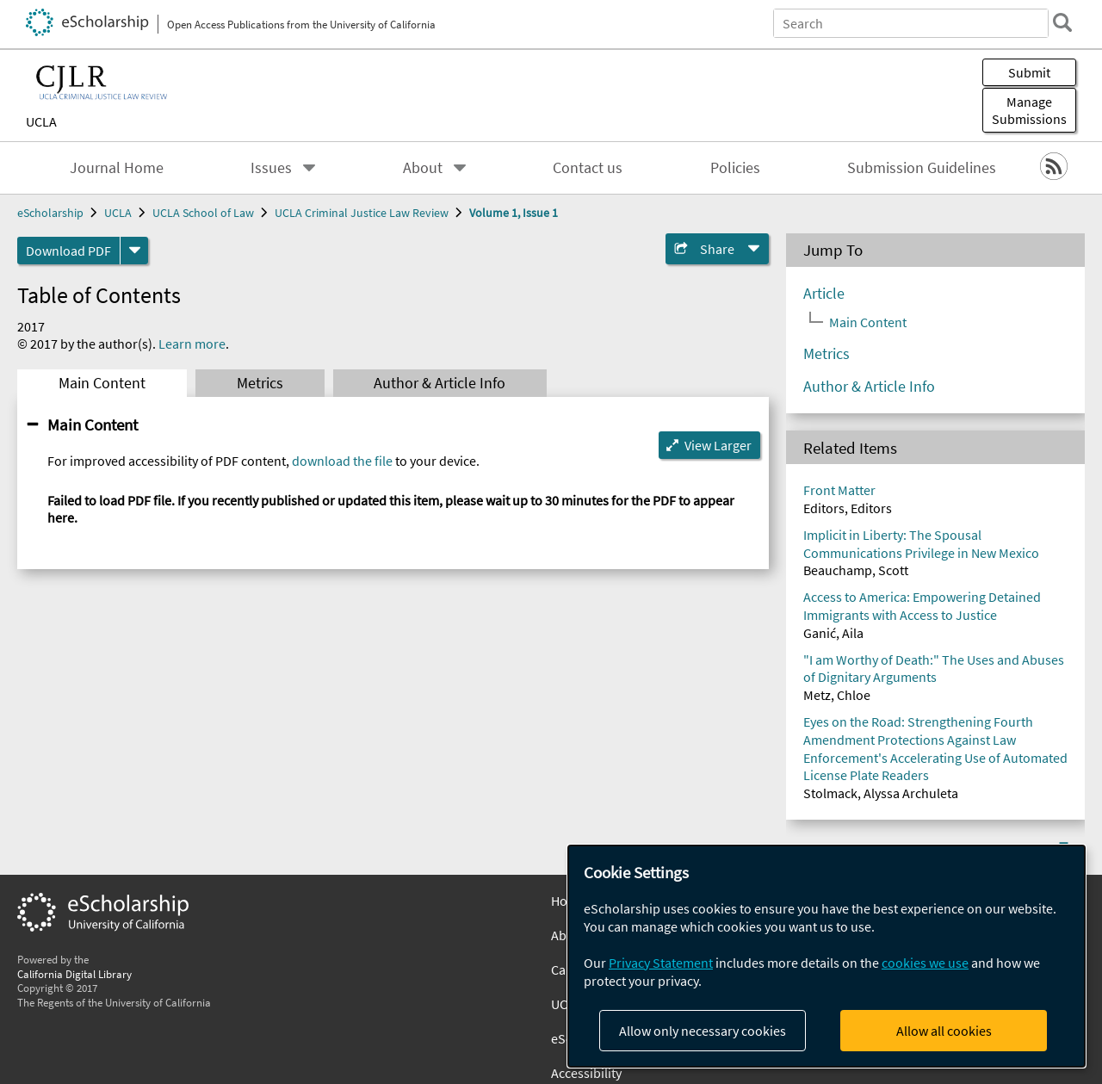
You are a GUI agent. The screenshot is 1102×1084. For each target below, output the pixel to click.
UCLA (41, 121)
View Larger (718, 445)
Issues (271, 167)
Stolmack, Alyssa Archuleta (880, 793)
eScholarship (50, 212)
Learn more (192, 343)
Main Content (102, 383)
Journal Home (117, 167)
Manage (1029, 110)
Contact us (587, 167)
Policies (735, 167)
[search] (1062, 22)
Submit (1029, 72)
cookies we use (925, 962)
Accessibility (586, 1072)
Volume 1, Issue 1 (513, 212)
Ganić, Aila (833, 632)
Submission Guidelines (921, 167)
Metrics (260, 383)
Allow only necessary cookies (702, 1030)
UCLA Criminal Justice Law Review (362, 212)
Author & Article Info (439, 383)
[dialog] (826, 956)
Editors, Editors (847, 508)
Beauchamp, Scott (855, 570)
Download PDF (68, 250)
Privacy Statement (661, 962)
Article (824, 293)
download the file (342, 460)
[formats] (134, 250)
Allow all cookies (944, 1030)
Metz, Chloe (836, 694)
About (423, 167)
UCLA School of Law (203, 212)
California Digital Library (74, 974)
